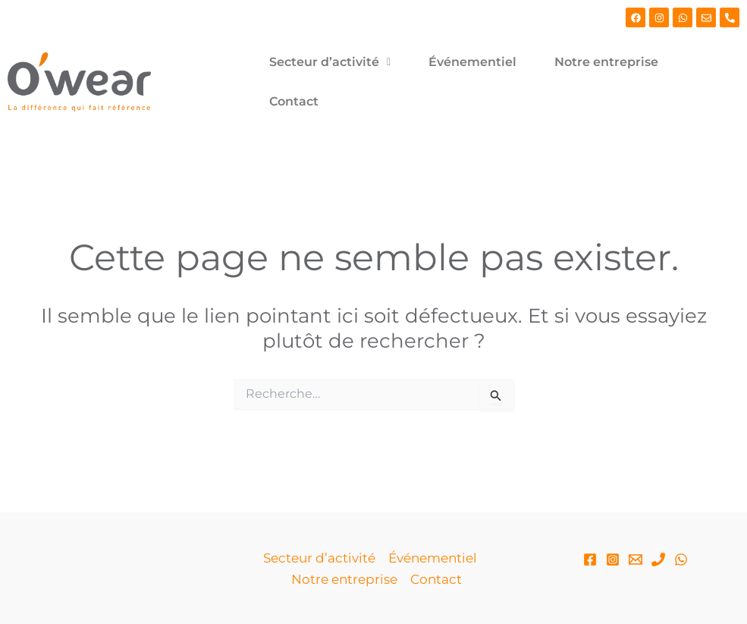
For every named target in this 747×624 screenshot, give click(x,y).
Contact (294, 101)
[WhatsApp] (681, 559)
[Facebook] (590, 559)
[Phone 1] (658, 559)
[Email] (635, 559)
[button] (330, 62)
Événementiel (472, 62)
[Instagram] (613, 559)
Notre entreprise (606, 62)
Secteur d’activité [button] (330, 62)
